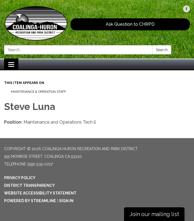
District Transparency (29, 185)
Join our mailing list (154, 214)
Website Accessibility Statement (40, 193)
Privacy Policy (20, 178)
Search (162, 50)
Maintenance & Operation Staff (38, 92)
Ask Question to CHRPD (130, 24)
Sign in (66, 201)
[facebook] (186, 10)
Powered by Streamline (30, 201)
